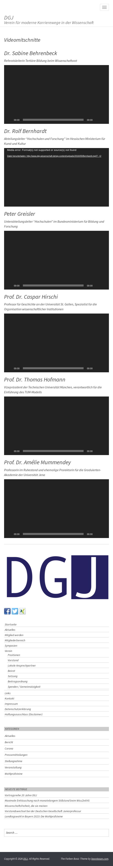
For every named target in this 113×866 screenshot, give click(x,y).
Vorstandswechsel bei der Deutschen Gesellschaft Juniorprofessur (43, 811)
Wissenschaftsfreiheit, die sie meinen (26, 806)
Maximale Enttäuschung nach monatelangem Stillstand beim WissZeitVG (47, 800)
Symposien (11, 645)
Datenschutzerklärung (18, 709)
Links (8, 693)
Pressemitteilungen (16, 755)
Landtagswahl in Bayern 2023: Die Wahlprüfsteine (34, 816)
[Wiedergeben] (9, 120)
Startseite (11, 624)
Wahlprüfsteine (13, 774)
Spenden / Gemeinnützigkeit (24, 686)
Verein (8, 651)
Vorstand (13, 660)
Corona (9, 748)
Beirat (11, 671)
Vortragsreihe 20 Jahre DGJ (21, 795)
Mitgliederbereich (15, 640)
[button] (56, 94)
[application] (56, 94)
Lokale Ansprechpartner (22, 665)
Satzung (12, 676)
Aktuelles (10, 630)
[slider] (53, 120)
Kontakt (9, 698)
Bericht (9, 742)
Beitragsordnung (17, 681)
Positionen (14, 655)
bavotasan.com (99, 859)
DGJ (49, 19)
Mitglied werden (14, 635)
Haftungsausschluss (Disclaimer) (24, 714)
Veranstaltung (13, 767)
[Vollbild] (104, 120)
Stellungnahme (13, 761)
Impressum (11, 704)
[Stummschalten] (97, 120)
